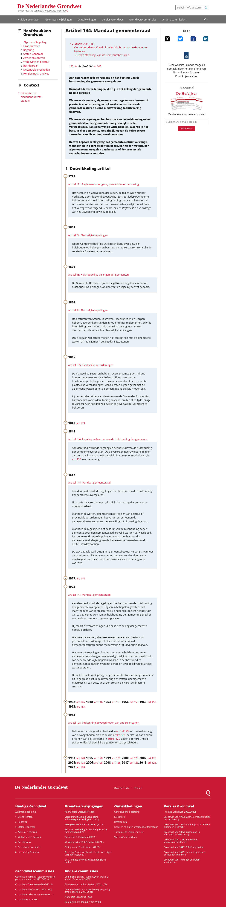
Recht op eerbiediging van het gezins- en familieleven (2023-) (86, 830)
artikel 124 (119, 735)
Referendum (120, 821)
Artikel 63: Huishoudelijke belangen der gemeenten (98, 274)
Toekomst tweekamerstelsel (128, 831)
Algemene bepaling (35, 42)
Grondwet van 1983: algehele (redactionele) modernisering (187, 818)
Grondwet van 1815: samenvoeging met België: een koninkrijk (185, 853)
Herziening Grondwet (36, 73)
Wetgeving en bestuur (36, 61)
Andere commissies (174, 19)
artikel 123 (122, 731)
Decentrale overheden (36, 69)
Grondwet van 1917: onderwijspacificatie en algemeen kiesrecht (187, 825)
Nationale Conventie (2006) (79, 896)
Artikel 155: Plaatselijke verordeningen (90, 365)
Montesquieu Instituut (54, 10)
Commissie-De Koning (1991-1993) (83, 901)
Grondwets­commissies (142, 19)
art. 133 (76, 459)
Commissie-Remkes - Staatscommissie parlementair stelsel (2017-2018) (35, 878)
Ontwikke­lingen (87, 19)
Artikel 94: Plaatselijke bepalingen (88, 310)
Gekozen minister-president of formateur (136, 826)
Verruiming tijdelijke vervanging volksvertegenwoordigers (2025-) (82, 818)
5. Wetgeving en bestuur (28, 836)
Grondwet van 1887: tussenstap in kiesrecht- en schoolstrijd (182, 833)
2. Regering (21, 821)
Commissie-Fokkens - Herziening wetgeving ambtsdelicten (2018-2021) (87, 890)
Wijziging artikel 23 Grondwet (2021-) (84, 842)
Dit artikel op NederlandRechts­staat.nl (31, 96)
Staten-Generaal (33, 54)
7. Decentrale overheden (28, 847)
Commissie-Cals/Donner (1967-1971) (34, 894)
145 (99, 66)
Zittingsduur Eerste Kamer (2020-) (82, 847)
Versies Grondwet (112, 19)
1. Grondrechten (24, 816)
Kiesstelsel (119, 816)
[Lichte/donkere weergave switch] (205, 19)
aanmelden (186, 128)
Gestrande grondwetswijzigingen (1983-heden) (86, 861)
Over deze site (121, 787)
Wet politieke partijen (125, 836)
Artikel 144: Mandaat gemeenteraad (89, 482)
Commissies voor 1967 (27, 899)
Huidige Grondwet (28, 19)
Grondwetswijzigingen (58, 19)
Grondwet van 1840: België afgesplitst (184, 847)
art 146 (80, 702)
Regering (28, 50)
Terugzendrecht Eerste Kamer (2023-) (84, 824)
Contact (138, 787)
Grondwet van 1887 (83, 43)
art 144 (80, 578)
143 (71, 66)
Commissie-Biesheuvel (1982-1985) (33, 889)
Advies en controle (34, 58)
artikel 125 (114, 738)
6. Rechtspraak (23, 842)
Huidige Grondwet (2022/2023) (180, 811)
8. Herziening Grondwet (27, 852)
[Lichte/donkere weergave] (205, 19)
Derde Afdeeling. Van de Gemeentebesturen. (103, 55)
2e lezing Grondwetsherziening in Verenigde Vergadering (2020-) (88, 853)
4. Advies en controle (26, 831)
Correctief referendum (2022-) (80, 836)
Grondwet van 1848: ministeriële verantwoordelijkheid (181, 841)
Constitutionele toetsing (126, 811)
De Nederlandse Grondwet (49, 6)
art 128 (80, 758)
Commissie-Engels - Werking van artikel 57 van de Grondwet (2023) (87, 878)
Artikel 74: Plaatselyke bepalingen (88, 235)
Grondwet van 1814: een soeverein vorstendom (182, 861)
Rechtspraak (30, 65)
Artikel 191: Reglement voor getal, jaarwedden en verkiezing (103, 184)
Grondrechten (31, 46)
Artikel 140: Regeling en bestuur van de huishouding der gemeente (107, 439)
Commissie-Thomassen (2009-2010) (33, 884)
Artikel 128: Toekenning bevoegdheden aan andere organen (103, 722)
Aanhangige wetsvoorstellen (80, 811)
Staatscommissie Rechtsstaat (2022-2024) (86, 884)
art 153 (80, 423)
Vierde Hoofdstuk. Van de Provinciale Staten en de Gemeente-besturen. (111, 49)
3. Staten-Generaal (25, 826)
